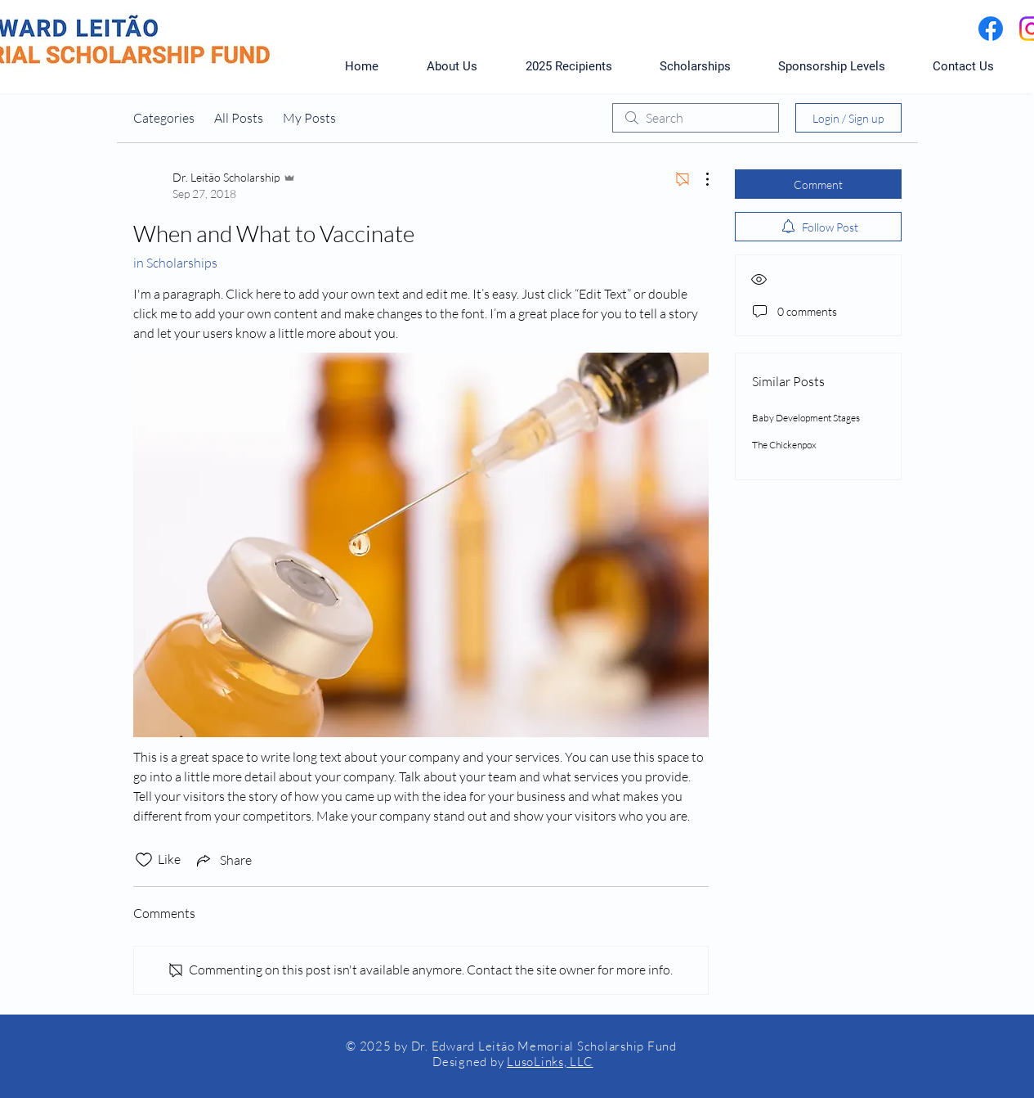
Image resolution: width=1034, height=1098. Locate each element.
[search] (695, 118)
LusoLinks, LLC (550, 1061)
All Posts (238, 118)
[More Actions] (699, 179)
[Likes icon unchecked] (143, 860)
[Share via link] (223, 860)
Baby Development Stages (806, 418)
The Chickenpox (784, 445)
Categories (164, 118)
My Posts (309, 118)
